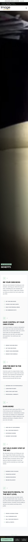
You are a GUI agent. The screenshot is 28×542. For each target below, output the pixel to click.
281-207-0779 (8, 3)
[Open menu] (26, 8)
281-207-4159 (8, 4)
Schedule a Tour (7, 539)
